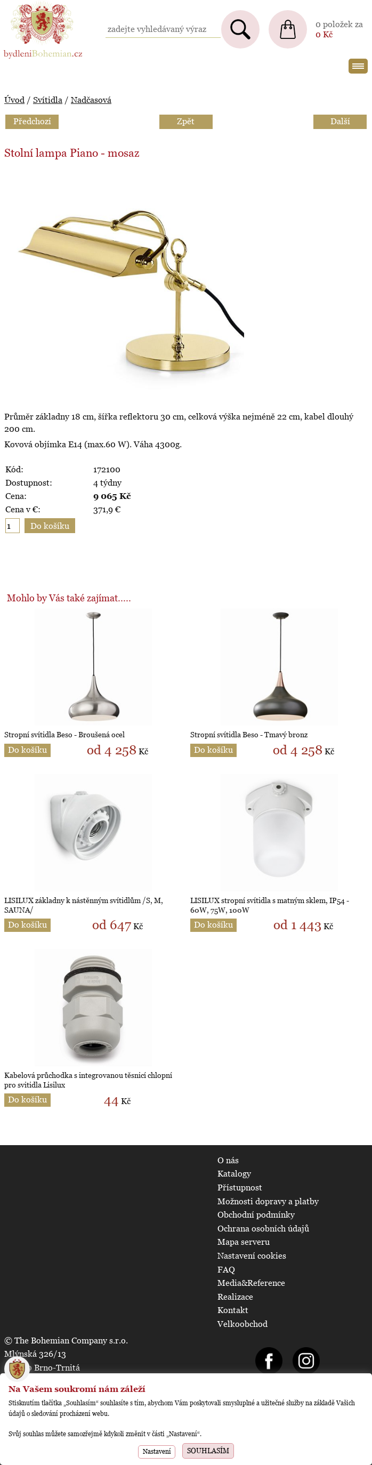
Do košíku (27, 750)
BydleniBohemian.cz (41, 5)
